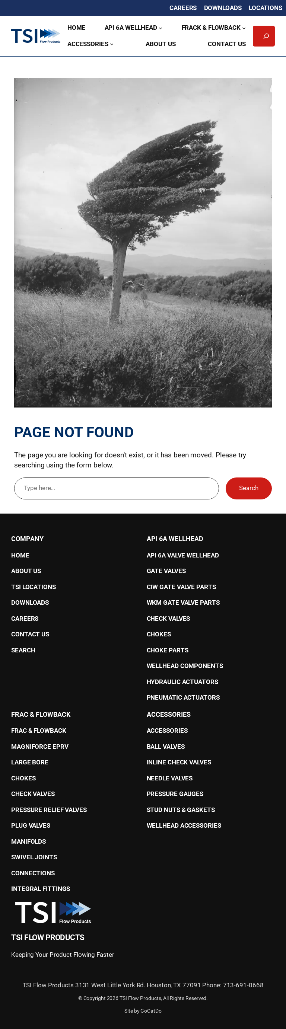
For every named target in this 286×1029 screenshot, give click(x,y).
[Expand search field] (266, 36)
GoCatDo (150, 1011)
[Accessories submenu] (112, 44)
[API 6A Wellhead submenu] (160, 28)
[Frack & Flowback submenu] (244, 28)
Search (248, 488)
